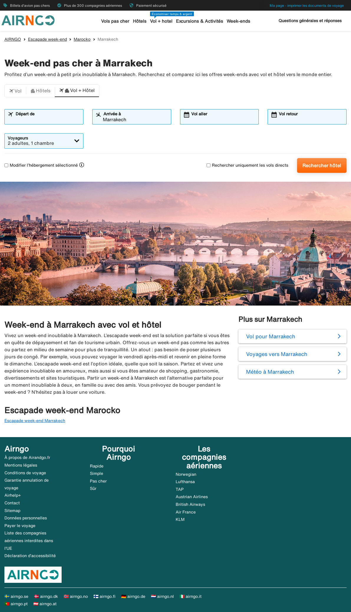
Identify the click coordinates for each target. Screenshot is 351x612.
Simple (96, 473)
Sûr (93, 488)
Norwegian (186, 474)
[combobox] (47, 119)
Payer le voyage (19, 526)
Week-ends (238, 21)
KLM (180, 519)
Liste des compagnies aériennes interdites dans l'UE (28, 540)
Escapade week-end (47, 39)
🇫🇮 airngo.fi (104, 596)
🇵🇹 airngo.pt (16, 604)
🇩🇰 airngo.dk (46, 596)
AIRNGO (12, 39)
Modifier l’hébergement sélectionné (41, 165)
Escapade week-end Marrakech (34, 421)
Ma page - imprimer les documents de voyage (307, 5)
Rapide (96, 466)
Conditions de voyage (25, 473)
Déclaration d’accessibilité (30, 556)
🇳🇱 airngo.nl (162, 596)
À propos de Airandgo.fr (27, 457)
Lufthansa (185, 482)
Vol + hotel (161, 21)
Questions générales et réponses (310, 21)
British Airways (190, 504)
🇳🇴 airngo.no (76, 596)
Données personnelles (25, 518)
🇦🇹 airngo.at (45, 604)
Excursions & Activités (199, 21)
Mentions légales (20, 465)
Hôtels (139, 21)
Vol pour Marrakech (270, 336)
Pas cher (98, 481)
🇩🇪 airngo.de (133, 596)
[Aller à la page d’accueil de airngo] (28, 19)
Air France (186, 512)
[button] (15, 91)
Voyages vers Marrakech (276, 354)
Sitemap (12, 510)
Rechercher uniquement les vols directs (247, 165)
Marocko (82, 39)
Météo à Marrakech (270, 371)
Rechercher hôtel (321, 165)
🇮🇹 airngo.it (190, 596)
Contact (12, 503)
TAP (180, 489)
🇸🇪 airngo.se (16, 596)
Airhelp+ (12, 495)
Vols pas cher (115, 21)
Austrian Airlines (192, 497)
